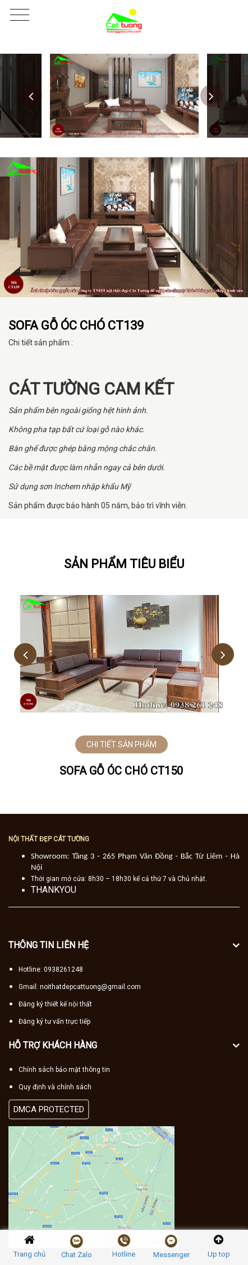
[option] (124, 96)
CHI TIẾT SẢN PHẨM (121, 744)
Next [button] (211, 96)
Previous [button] (31, 96)
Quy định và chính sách (55, 1087)
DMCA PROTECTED (48, 1109)
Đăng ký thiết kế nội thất (55, 1004)
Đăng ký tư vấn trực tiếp (54, 1021)
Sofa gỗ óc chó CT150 (121, 770)
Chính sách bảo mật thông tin (64, 1070)
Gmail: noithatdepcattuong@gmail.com (80, 987)
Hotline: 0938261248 (51, 969)
